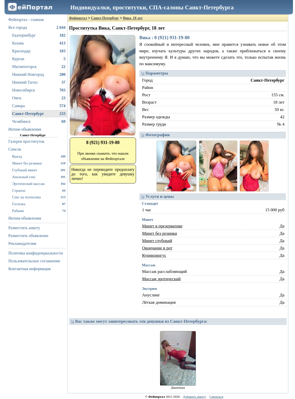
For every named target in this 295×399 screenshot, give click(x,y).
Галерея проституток (26, 141)
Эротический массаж (38, 183)
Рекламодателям (22, 243)
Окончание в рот (157, 248)
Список (14, 149)
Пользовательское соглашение (34, 261)
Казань (38, 43)
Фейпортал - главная (26, 19)
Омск (38, 98)
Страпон (38, 190)
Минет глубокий (157, 240)
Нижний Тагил (38, 82)
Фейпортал (78, 18)
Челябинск (38, 121)
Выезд (38, 156)
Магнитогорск (38, 67)
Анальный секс (38, 177)
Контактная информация (29, 269)
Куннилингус (154, 255)
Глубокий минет (38, 170)
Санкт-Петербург (38, 114)
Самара (38, 106)
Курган (38, 59)
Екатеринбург (38, 35)
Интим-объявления (24, 129)
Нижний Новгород (38, 74)
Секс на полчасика (38, 197)
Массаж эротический (161, 278)
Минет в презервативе (162, 226)
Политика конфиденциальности (35, 253)
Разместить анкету (24, 228)
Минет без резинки (38, 163)
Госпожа (38, 204)
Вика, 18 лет (133, 18)
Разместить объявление (28, 235)
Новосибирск (38, 90)
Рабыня (38, 211)
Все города (36, 27)
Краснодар (38, 51)
